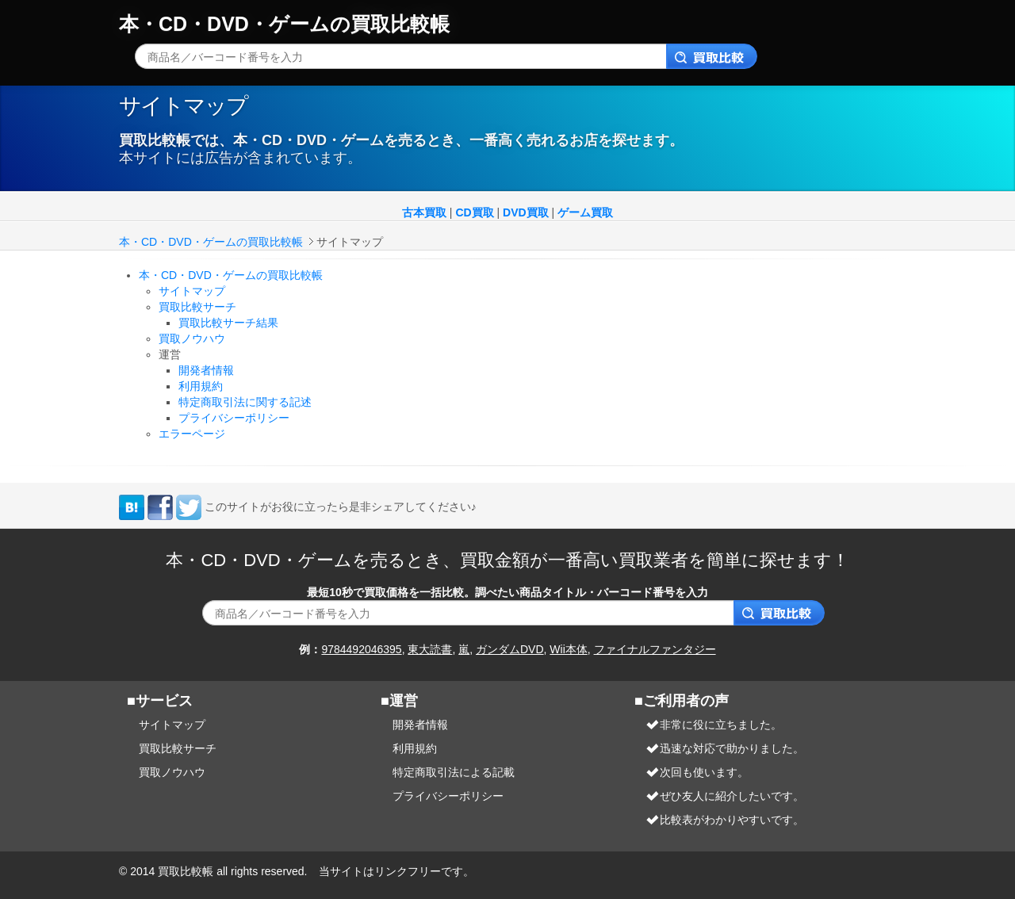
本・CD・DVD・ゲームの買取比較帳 (284, 24)
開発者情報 (206, 370)
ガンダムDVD (510, 649)
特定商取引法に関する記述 (245, 402)
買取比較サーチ (197, 306)
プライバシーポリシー (233, 417)
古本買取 (424, 212)
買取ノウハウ (192, 338)
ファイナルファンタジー (655, 649)
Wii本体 (568, 649)
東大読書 (430, 649)
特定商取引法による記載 (454, 772)
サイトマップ (192, 291)
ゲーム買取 (585, 212)
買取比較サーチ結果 (228, 322)
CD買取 (474, 212)
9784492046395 (361, 649)
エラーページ (192, 433)
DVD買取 (526, 212)
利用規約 (200, 386)
